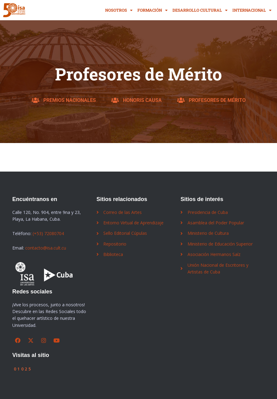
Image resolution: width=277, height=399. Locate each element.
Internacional (251, 10)
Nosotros (119, 10)
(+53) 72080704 (48, 233)
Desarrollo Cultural (200, 10)
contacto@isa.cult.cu (45, 248)
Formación (152, 10)
